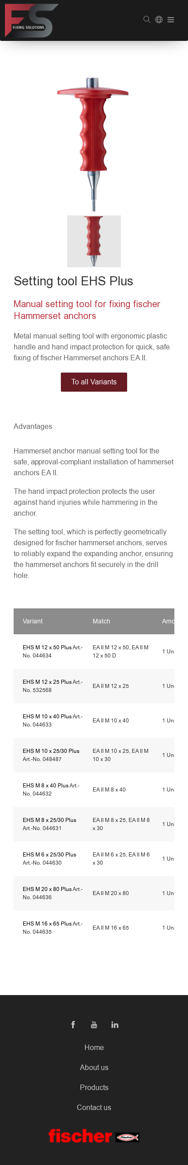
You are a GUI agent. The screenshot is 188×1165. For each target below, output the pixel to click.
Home (94, 1048)
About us (94, 1068)
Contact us (94, 1108)
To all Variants (94, 382)
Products (94, 1088)
